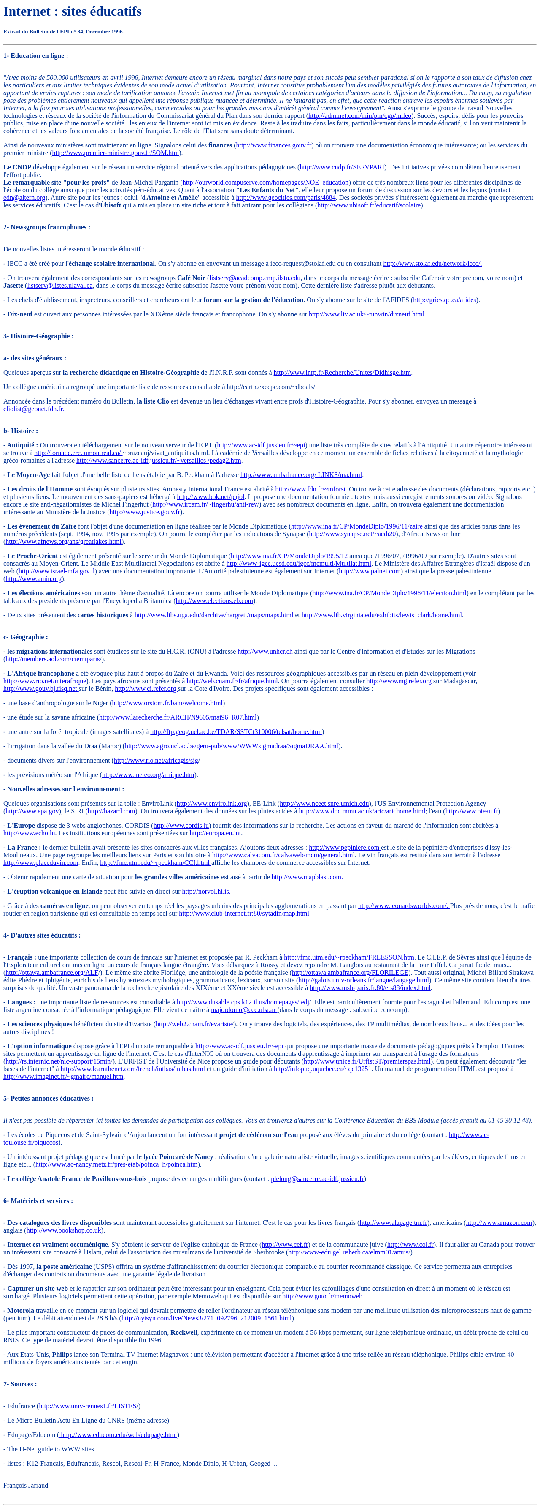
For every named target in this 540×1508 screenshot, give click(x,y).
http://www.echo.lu (29, 833)
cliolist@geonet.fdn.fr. (33, 408)
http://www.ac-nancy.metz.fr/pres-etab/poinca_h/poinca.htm (116, 1164)
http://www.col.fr (410, 1244)
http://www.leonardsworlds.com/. (404, 905)
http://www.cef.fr (285, 1244)
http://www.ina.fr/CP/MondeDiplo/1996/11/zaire (357, 526)
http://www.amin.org (33, 578)
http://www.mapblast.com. (307, 877)
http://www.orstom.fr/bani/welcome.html (167, 702)
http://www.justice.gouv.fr (144, 511)
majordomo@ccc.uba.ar (244, 1009)
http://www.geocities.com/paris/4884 (286, 197)
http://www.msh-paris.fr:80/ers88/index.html (370, 987)
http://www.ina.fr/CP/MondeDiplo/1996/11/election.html (389, 593)
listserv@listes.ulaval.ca (59, 285)
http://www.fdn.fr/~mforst (310, 489)
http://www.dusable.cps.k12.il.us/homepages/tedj (243, 1002)
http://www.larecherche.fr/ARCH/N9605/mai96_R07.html (178, 717)
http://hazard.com (111, 811)
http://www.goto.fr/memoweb (322, 1296)
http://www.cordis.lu (181, 825)
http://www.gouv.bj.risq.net (41, 688)
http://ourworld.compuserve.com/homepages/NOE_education (266, 182)
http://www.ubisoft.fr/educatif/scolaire (369, 205)
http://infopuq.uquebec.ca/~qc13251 (323, 1068)
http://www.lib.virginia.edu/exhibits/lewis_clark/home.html (382, 615)
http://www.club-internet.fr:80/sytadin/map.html (244, 913)
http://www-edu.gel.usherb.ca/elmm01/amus (348, 1252)
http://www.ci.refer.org (146, 688)
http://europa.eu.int (215, 833)
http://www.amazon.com (499, 1222)
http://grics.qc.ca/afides (444, 299)
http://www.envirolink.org (212, 803)
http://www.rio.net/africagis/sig (156, 760)
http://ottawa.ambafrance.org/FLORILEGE (350, 972)
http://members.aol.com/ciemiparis (52, 659)
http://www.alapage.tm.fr (393, 1222)
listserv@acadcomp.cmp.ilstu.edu (254, 277)
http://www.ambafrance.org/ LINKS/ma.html (301, 474)
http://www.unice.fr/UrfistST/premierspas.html (367, 1061)
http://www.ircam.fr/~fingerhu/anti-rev (204, 504)
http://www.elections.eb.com (214, 600)
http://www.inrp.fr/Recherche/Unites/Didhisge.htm (342, 372)
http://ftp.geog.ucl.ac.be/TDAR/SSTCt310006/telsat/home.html (236, 731)
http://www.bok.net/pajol (211, 496)
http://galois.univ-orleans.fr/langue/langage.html (363, 980)
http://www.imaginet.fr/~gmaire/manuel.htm (63, 1076)
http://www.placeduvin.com (40, 862)
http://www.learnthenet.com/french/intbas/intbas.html (134, 1068)
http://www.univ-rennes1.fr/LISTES (87, 1406)
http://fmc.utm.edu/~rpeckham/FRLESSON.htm (349, 957)
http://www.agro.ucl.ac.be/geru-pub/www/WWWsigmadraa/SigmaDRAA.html (231, 746)
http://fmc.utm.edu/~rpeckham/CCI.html (155, 862)
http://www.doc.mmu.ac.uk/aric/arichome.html (362, 811)
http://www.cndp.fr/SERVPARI (342, 167)
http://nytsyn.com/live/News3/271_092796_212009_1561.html (207, 1318)
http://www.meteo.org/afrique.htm (148, 774)
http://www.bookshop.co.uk (64, 1230)
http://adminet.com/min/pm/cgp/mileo (359, 115)
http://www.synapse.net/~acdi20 (352, 533)
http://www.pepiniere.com (345, 847)
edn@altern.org (24, 197)
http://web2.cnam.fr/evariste (194, 1024)
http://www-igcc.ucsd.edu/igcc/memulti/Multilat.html (299, 563)
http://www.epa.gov (32, 811)
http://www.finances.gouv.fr (273, 145)
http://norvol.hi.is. (206, 891)
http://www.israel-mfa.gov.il (57, 571)
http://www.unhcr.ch (266, 651)
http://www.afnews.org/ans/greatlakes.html (63, 541)
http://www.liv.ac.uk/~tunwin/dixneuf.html (366, 314)
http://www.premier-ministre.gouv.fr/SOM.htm (115, 152)
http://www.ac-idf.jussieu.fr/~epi (261, 445)
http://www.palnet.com (370, 571)
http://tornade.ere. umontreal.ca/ (78, 452)
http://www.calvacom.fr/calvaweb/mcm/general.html (283, 855)
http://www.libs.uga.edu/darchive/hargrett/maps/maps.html (215, 615)
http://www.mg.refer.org (399, 680)
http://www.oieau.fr (472, 811)
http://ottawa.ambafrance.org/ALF (51, 972)
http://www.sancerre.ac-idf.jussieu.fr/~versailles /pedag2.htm (158, 460)
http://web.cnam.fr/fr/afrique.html (232, 680)
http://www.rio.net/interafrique (44, 680)
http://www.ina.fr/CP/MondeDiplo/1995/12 (290, 555)
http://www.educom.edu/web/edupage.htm (118, 1434)
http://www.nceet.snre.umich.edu (324, 803)
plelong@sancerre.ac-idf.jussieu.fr (317, 1178)
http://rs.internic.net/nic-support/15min (58, 1061)
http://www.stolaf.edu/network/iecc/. (432, 263)
